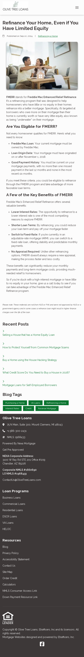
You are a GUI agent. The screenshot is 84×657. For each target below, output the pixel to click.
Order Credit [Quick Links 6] (10, 578)
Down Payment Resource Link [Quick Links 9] (20, 597)
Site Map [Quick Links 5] (7, 572)
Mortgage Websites (14, 637)
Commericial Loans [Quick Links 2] (14, 503)
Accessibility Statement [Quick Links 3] (16, 559)
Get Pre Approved (13, 449)
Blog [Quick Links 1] (5, 546)
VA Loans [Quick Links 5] (8, 522)
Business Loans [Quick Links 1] (12, 497)
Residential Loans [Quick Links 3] (13, 510)
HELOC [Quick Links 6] (7, 529)
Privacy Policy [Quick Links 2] (11, 553)
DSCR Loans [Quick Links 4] (10, 516)
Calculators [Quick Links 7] (9, 584)
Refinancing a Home (48, 36)
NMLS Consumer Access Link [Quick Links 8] (20, 590)
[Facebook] (42, 644)
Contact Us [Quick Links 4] (9, 565)
